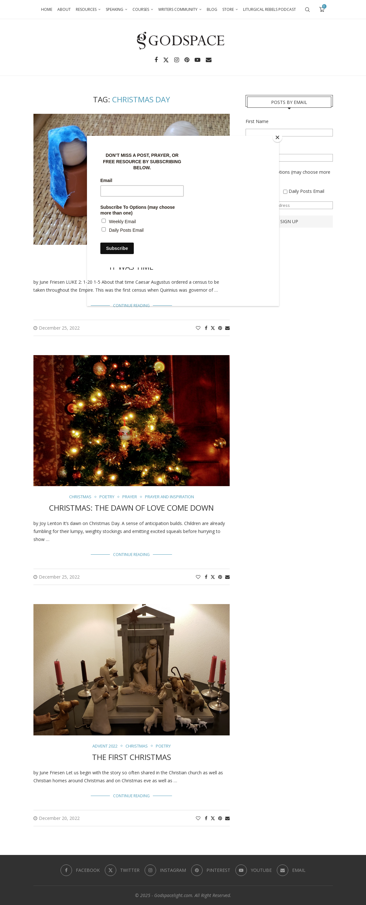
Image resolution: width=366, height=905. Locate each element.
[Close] (277, 137)
